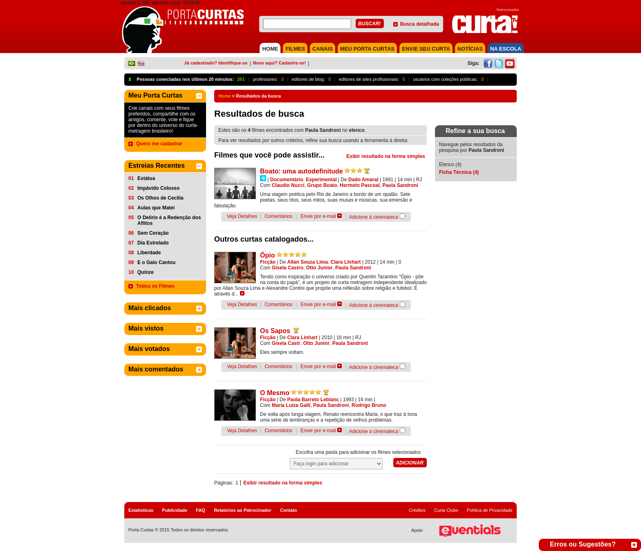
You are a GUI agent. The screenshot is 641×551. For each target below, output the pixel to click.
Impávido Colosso (158, 188)
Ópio (267, 255)
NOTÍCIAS (470, 49)
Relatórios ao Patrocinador (242, 510)
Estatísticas (140, 510)
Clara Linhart (346, 262)
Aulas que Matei (156, 208)
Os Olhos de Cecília (160, 198)
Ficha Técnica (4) (459, 172)
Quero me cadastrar (159, 144)
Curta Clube (446, 510)
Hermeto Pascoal (359, 185)
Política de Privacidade (490, 510)
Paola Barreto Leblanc (313, 399)
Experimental (321, 179)
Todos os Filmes (155, 286)
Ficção (268, 262)
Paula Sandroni (400, 185)
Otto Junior (319, 268)
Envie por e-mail (318, 216)
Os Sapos (275, 330)
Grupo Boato (322, 185)
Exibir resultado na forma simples (385, 156)
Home (224, 95)
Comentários (278, 216)
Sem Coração (153, 233)
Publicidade (174, 510)
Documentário (286, 179)
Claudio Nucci (288, 185)
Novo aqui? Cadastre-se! (279, 62)
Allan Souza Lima (307, 262)
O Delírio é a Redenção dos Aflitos (169, 220)
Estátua (146, 178)
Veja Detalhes (242, 216)
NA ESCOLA (505, 49)
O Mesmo (274, 392)
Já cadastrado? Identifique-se (215, 62)
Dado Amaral (363, 179)
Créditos (417, 510)
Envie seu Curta (426, 49)
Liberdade (149, 253)
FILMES (295, 49)
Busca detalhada (419, 24)
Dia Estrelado (153, 243)
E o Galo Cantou (156, 262)
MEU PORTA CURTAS (367, 49)
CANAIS (322, 49)
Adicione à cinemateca (374, 217)
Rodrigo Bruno (369, 405)
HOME (270, 49)
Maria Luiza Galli (291, 405)
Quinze (145, 272)
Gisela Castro (287, 268)
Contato (288, 510)
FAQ (200, 510)
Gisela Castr (286, 343)
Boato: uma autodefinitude (301, 171)
